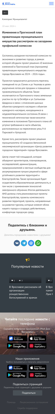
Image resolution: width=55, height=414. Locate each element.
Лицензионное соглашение (34, 402)
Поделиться (28, 393)
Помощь (11, 402)
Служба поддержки (27, 408)
